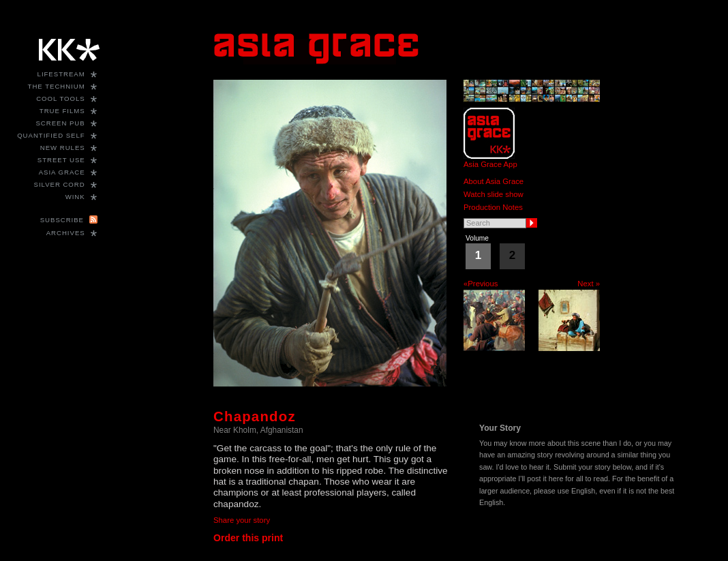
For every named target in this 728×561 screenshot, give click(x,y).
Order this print (248, 537)
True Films (62, 111)
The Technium (56, 86)
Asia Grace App (490, 164)
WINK (75, 196)
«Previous (481, 283)
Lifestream (61, 74)
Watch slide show (494, 194)
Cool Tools (60, 98)
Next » (588, 283)
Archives (65, 233)
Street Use (61, 160)
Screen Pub (60, 123)
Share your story (241, 520)
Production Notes (493, 207)
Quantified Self (51, 135)
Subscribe (62, 220)
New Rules (62, 147)
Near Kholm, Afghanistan (258, 430)
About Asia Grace (494, 181)
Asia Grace (62, 172)
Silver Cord (59, 184)
